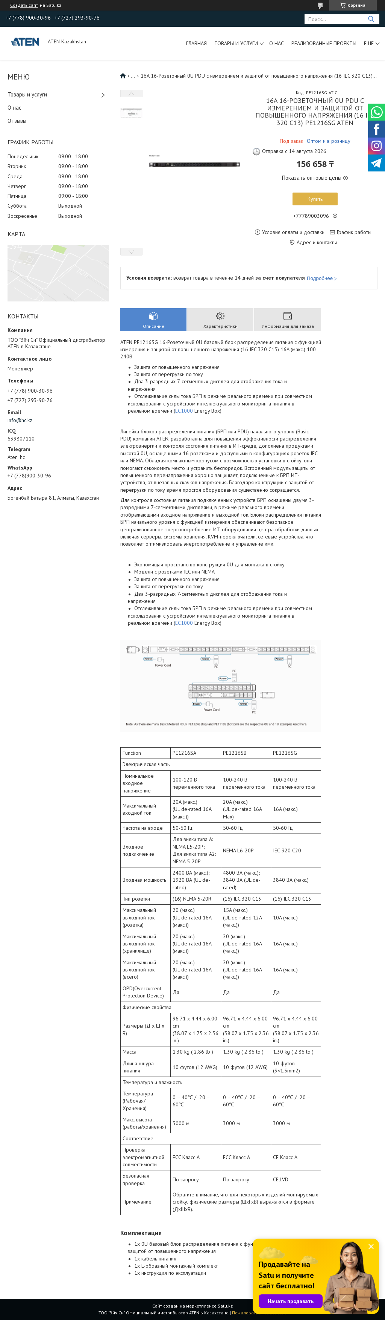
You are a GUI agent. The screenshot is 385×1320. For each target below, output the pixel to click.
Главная (196, 43)
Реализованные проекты (323, 43)
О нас (276, 43)
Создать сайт (24, 5)
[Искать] (370, 19)
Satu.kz (225, 1306)
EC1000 (184, 410)
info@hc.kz (20, 420)
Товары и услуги (236, 43)
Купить (315, 199)
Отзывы (17, 120)
